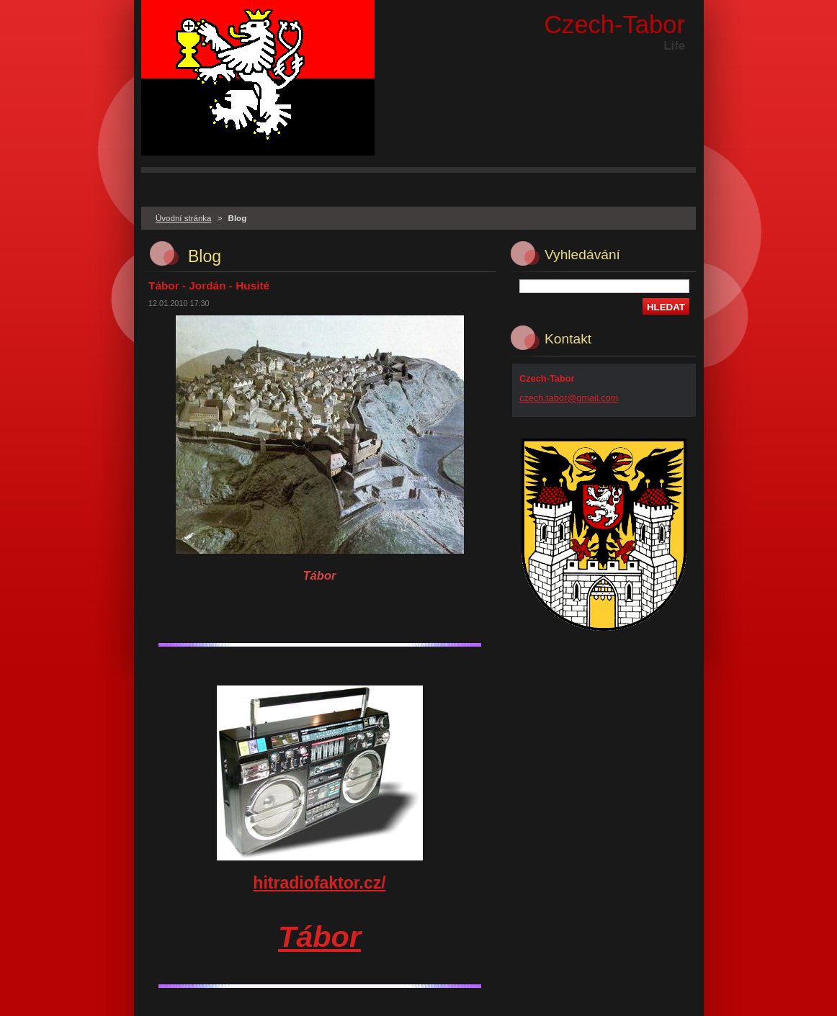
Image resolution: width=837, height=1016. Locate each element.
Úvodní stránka (183, 218)
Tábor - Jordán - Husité (208, 285)
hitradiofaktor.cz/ (319, 882)
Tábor (319, 936)
